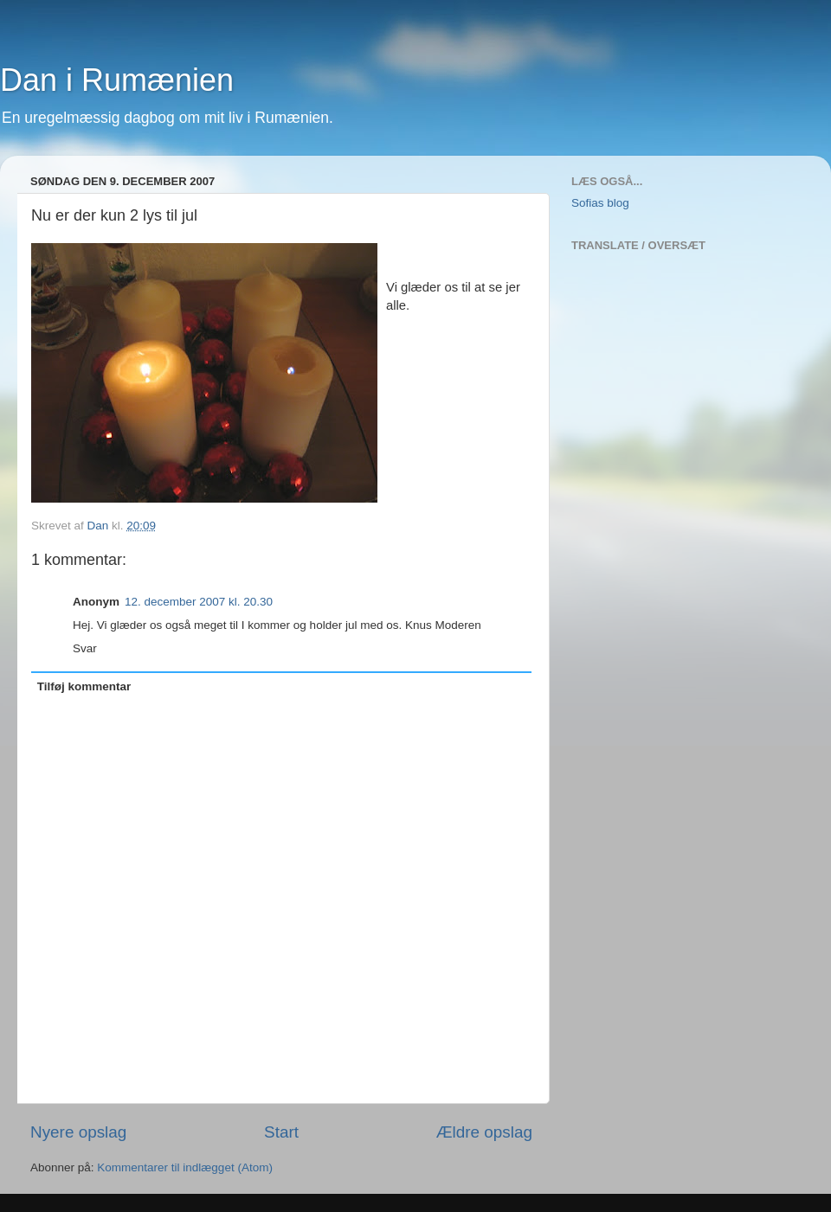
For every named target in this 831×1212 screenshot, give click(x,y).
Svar (85, 648)
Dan (100, 525)
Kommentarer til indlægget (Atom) (185, 1167)
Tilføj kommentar (84, 686)
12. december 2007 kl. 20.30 (199, 601)
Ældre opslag (484, 1132)
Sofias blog (600, 202)
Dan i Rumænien (117, 80)
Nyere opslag (78, 1132)
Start (281, 1132)
